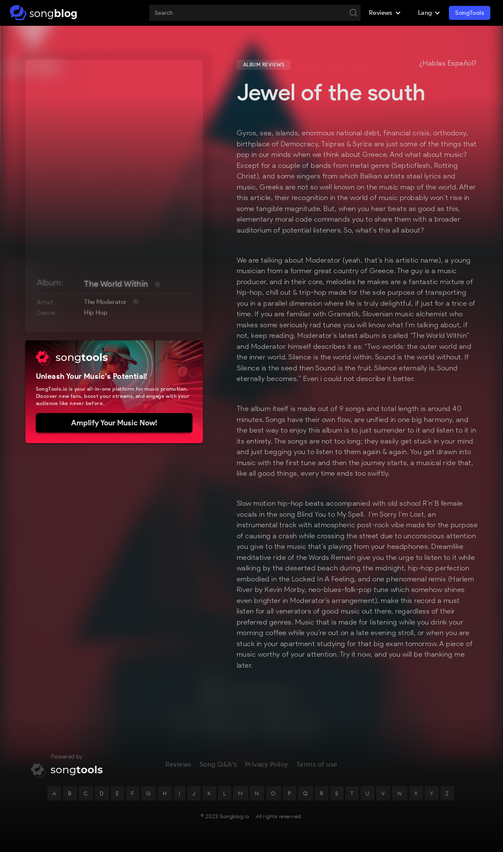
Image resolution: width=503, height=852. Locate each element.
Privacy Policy (266, 768)
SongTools (469, 12)
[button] (385, 12)
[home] (43, 12)
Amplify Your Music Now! (114, 422)
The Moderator (105, 302)
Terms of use (317, 768)
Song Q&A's (218, 768)
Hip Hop (95, 312)
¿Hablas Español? (448, 63)
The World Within (116, 284)
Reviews (178, 768)
